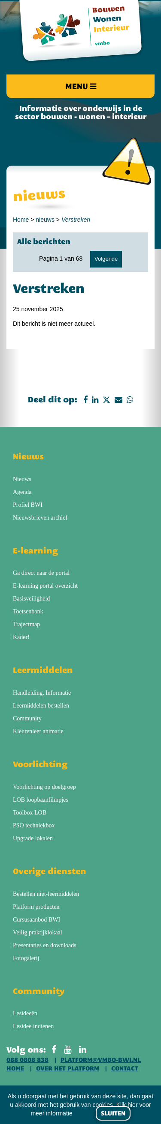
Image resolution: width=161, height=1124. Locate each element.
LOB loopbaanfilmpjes (40, 800)
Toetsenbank (28, 611)
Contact (124, 1068)
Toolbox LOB (29, 812)
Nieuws (28, 456)
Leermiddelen (43, 669)
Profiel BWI (28, 505)
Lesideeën (25, 1013)
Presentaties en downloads (44, 945)
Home (21, 219)
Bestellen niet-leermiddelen (46, 894)
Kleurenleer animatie (38, 731)
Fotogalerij (26, 958)
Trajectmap (26, 624)
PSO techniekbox (34, 825)
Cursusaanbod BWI (36, 919)
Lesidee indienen (33, 1026)
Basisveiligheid (31, 598)
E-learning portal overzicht (45, 586)
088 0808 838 (27, 1060)
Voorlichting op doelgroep (44, 787)
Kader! (21, 637)
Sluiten (113, 1113)
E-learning (35, 550)
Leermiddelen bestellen (41, 705)
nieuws (45, 219)
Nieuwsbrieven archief (40, 517)
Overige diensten (49, 871)
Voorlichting (40, 764)
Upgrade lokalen (33, 838)
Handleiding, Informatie (42, 693)
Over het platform (67, 1068)
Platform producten (36, 907)
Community (27, 718)
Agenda (22, 492)
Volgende (106, 259)
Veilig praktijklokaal (37, 932)
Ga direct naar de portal (41, 573)
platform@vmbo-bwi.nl (101, 1060)
